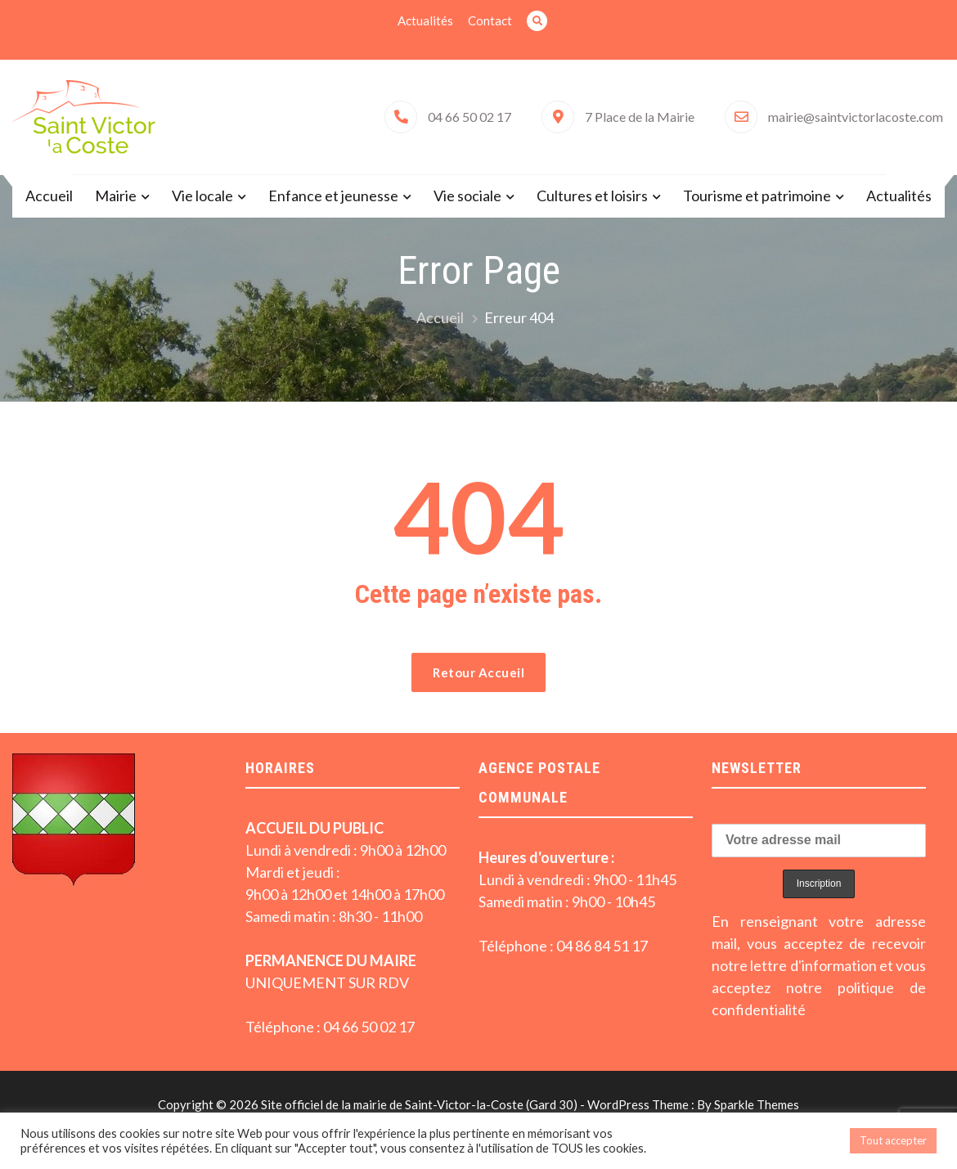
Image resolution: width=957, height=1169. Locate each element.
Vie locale (202, 196)
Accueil (49, 196)
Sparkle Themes (756, 1104)
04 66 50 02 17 (469, 116)
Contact (490, 20)
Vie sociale (467, 196)
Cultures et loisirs (592, 196)
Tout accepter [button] (893, 1140)
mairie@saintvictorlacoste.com (855, 116)
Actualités (425, 20)
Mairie (116, 196)
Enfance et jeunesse (333, 196)
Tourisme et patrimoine (757, 196)
